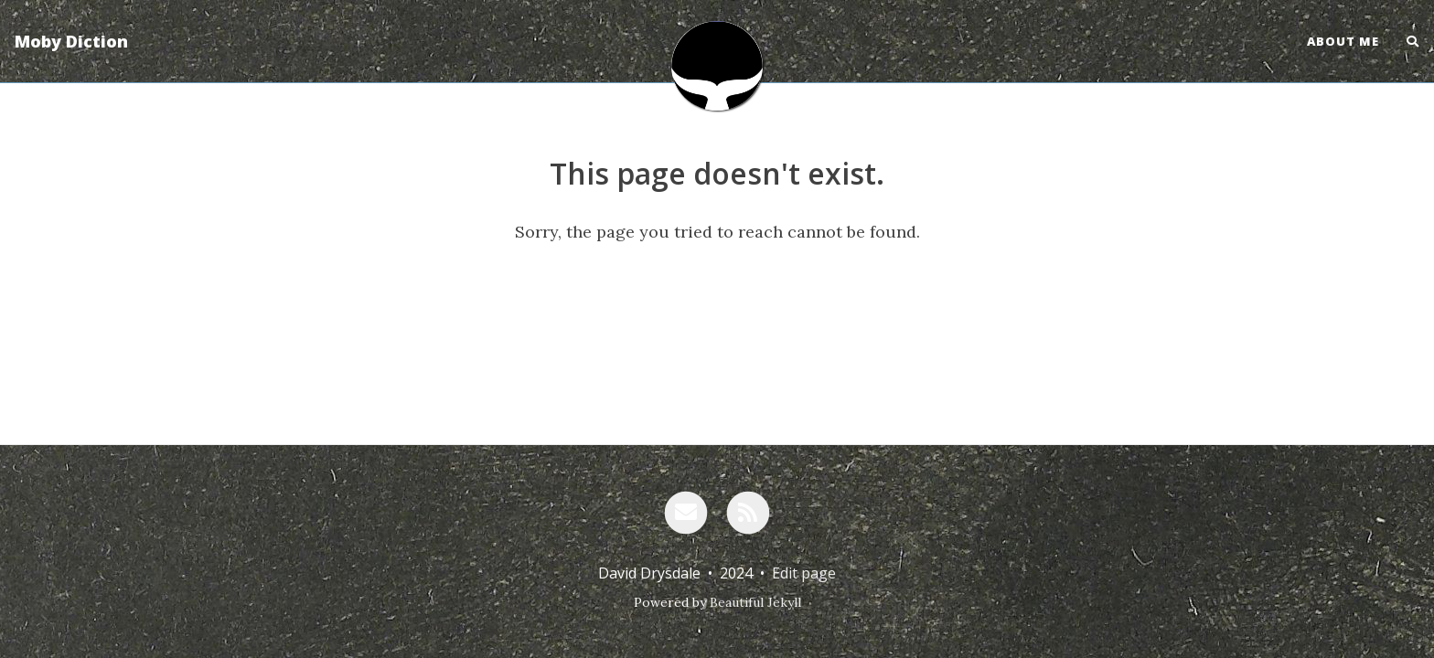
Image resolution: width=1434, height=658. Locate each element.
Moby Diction (71, 41)
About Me (1343, 41)
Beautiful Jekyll (755, 602)
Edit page (804, 573)
